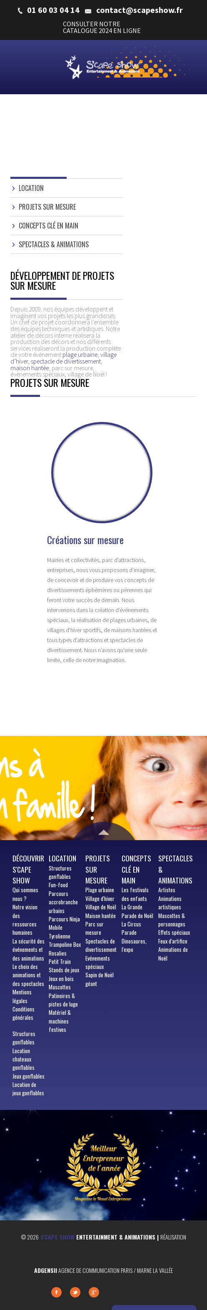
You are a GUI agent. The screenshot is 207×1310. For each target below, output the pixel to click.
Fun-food (58, 885)
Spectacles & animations (54, 244)
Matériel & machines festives (60, 1021)
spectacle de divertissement (66, 361)
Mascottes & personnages (171, 919)
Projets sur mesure (47, 207)
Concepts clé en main (48, 226)
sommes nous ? (25, 894)
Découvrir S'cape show (28, 869)
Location (31, 188)
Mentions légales (22, 996)
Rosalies (58, 953)
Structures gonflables (23, 1037)
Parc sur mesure (94, 928)
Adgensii (45, 1270)
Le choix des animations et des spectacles (28, 975)
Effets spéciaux (174, 932)
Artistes (166, 890)
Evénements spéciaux (97, 962)
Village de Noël (100, 907)
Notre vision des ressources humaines (24, 919)
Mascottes (60, 987)
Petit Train (60, 961)
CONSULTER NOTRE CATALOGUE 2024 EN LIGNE (102, 27)
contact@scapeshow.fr (139, 10)
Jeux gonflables (28, 1076)
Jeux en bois (61, 978)
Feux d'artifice (172, 941)
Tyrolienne (59, 936)
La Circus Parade (131, 928)
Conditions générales (23, 1013)
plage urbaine (79, 355)
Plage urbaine (99, 890)
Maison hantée (100, 915)
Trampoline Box (65, 944)
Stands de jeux (64, 970)
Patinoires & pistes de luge (63, 999)
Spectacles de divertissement (101, 945)
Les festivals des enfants (135, 894)
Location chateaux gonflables (23, 1059)
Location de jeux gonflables (28, 1088)
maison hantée (29, 368)
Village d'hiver (100, 898)
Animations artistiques (170, 902)
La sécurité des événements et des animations (28, 949)
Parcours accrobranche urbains (63, 902)
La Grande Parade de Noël (137, 911)
